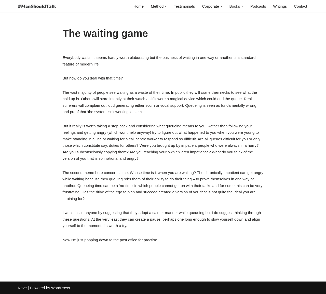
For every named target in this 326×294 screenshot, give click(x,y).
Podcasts (258, 6)
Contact (300, 6)
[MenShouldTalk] (37, 6)
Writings (280, 6)
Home (138, 6)
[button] (166, 6)
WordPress (60, 288)
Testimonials (184, 6)
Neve (22, 288)
